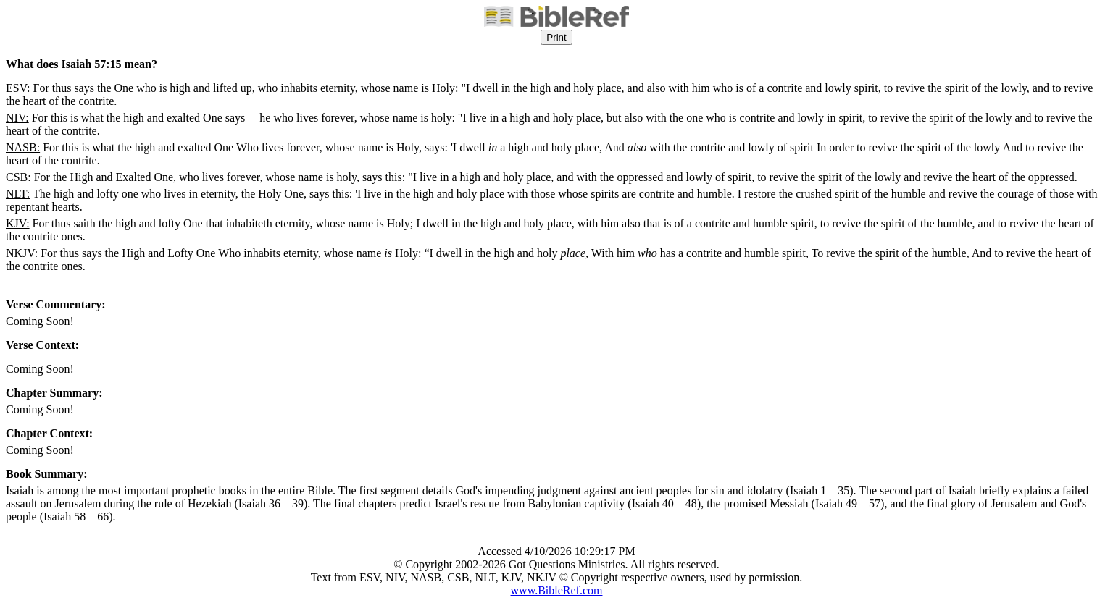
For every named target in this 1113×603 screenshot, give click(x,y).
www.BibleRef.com (557, 590)
